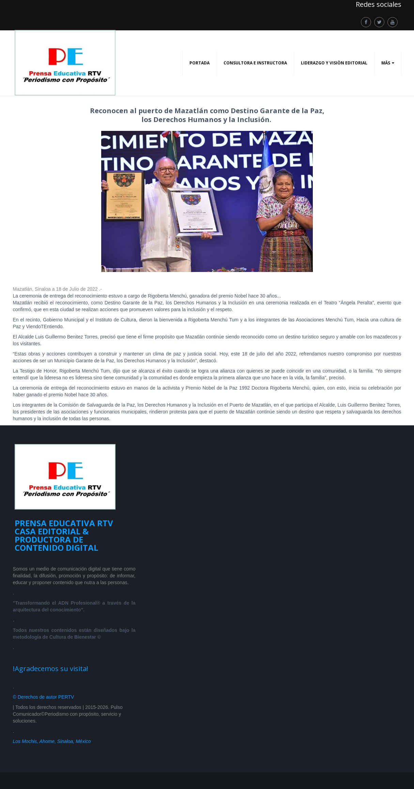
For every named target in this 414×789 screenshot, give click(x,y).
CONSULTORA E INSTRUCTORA (255, 63)
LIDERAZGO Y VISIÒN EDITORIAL (334, 63)
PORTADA (199, 63)
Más (385, 63)
